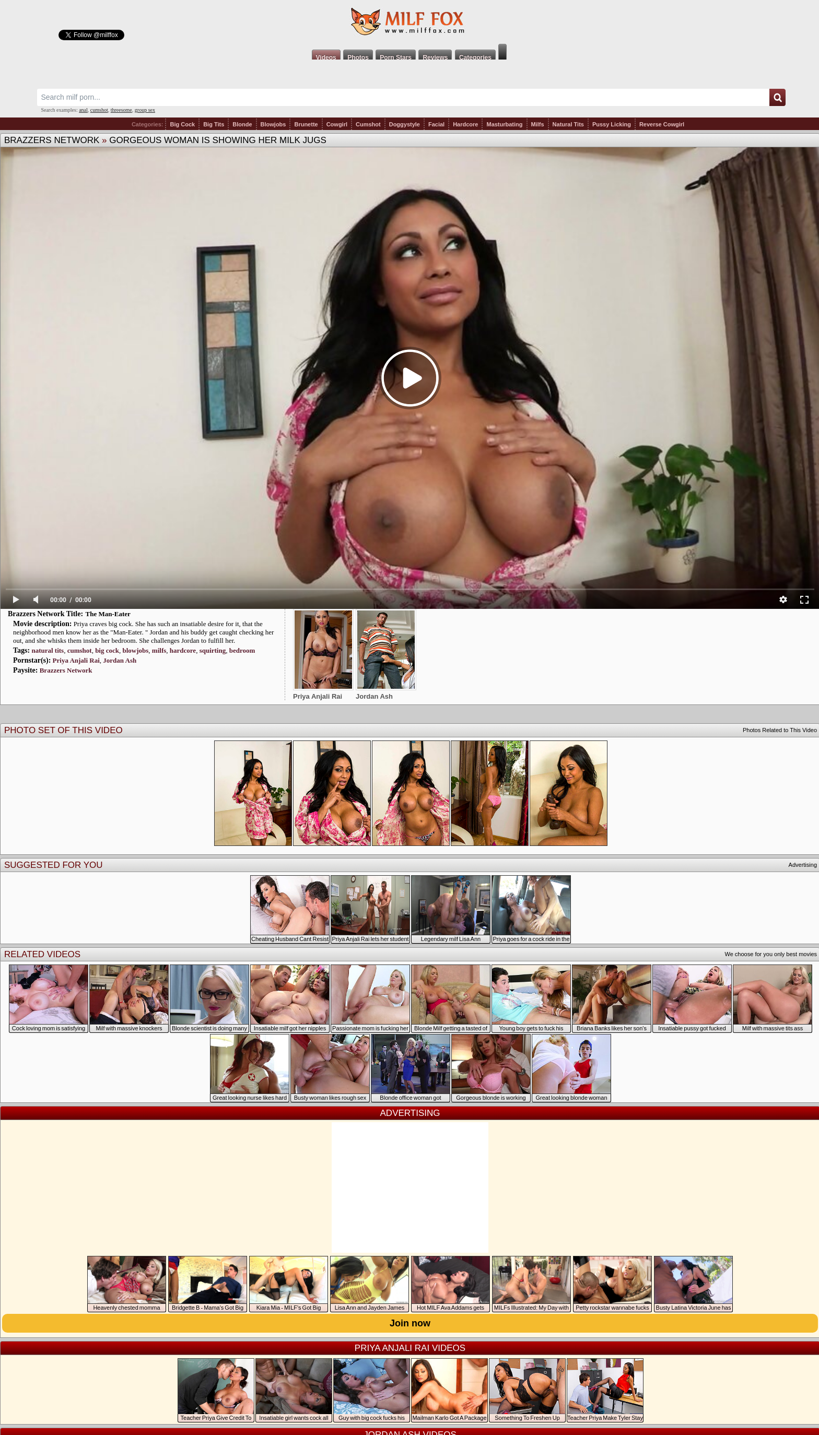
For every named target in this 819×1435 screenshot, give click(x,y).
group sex (145, 110)
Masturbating (504, 124)
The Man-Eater (108, 614)
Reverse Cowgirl (661, 124)
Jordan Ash (119, 660)
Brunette (306, 124)
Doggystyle (404, 124)
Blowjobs (273, 124)
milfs (159, 650)
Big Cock (182, 124)
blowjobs (136, 650)
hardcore (183, 650)
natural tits (47, 650)
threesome (121, 110)
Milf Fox (409, 22)
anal (83, 110)
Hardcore (465, 124)
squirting (213, 650)
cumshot (99, 110)
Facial (436, 124)
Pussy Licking (611, 124)
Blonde (242, 124)
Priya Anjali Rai (76, 660)
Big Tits (213, 124)
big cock (107, 650)
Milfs (537, 124)
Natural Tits (568, 124)
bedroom (242, 650)
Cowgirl (336, 124)
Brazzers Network (51, 140)
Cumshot (368, 124)
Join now (410, 1323)
